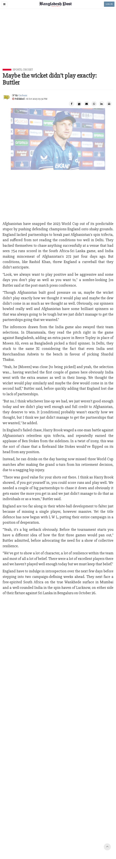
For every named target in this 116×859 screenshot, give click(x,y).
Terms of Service (72, 843)
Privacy (58, 843)
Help (96, 843)
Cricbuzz (22, 95)
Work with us (27, 843)
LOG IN (109, 4)
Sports (17, 69)
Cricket (28, 69)
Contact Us (13, 843)
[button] (4, 4)
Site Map (87, 843)
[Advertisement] (59, 42)
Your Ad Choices (44, 843)
